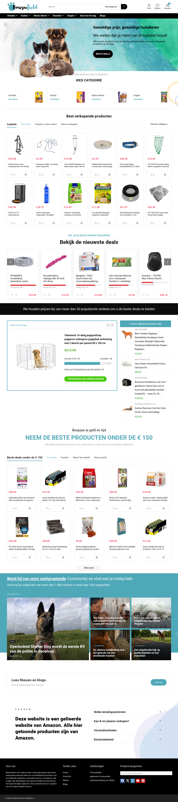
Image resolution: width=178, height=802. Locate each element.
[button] (127, 712)
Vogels (70, 15)
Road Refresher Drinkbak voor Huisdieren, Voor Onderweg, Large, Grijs (130, 215)
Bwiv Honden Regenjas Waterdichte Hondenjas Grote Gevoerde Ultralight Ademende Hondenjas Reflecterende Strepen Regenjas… (151, 341)
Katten (24, 15)
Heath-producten (142, 360)
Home (65, 772)
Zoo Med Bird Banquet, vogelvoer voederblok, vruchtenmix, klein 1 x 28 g (102, 215)
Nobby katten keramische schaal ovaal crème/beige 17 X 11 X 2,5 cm (102, 166)
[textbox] (146, 773)
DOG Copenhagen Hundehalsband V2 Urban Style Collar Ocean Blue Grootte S (130, 167)
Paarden (57, 15)
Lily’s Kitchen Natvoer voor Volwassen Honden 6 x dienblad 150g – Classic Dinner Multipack (120, 281)
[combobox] (146, 773)
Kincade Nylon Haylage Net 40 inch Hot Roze (53, 278)
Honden (11, 15)
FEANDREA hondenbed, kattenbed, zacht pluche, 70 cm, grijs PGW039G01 (20, 281)
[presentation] (10, 261)
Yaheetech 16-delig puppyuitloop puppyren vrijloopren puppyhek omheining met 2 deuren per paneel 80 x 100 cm (88, 339)
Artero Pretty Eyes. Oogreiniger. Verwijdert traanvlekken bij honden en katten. (46, 216)
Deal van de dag (88, 15)
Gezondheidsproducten (145, 404)
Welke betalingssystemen (110, 712)
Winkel (65, 780)
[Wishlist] (157, 6)
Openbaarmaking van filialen (102, 780)
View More (13, 99)
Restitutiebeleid (103, 739)
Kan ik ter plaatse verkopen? (111, 721)
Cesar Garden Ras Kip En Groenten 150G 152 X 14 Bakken (153, 549)
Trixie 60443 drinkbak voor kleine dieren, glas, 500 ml (74, 165)
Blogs (102, 15)
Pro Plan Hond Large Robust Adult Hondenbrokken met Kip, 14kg (22, 549)
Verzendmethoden (105, 730)
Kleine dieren (40, 15)
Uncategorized (141, 329)
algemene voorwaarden (100, 776)
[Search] (124, 6)
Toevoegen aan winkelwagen (85, 378)
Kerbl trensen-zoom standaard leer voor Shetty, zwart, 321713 (18, 166)
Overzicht (67, 776)
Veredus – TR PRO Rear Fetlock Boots (152, 277)
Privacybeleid (95, 772)
